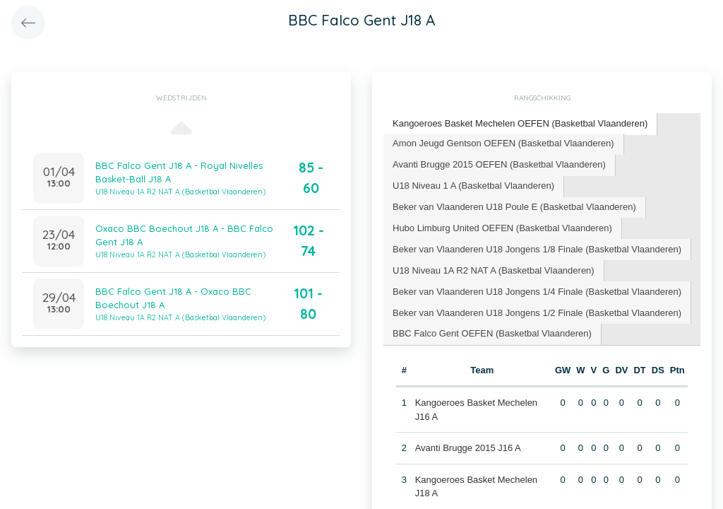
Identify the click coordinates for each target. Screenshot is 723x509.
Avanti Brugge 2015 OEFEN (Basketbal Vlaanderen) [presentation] (499, 164)
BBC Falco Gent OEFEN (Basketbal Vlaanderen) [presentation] (492, 333)
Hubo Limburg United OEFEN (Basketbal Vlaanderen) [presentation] (502, 228)
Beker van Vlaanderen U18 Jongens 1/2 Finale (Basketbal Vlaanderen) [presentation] (537, 313)
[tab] (520, 124)
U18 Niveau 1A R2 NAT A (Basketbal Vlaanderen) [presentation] (493, 270)
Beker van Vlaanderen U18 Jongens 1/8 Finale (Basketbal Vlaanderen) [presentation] (537, 249)
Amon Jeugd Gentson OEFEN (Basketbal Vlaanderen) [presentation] (503, 143)
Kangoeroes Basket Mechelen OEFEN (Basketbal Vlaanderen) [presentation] (520, 123)
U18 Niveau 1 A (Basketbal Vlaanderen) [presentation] (473, 185)
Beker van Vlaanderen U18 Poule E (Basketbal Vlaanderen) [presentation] (514, 206)
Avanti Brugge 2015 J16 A (468, 448)
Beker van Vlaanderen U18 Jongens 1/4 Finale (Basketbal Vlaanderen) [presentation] (537, 291)
